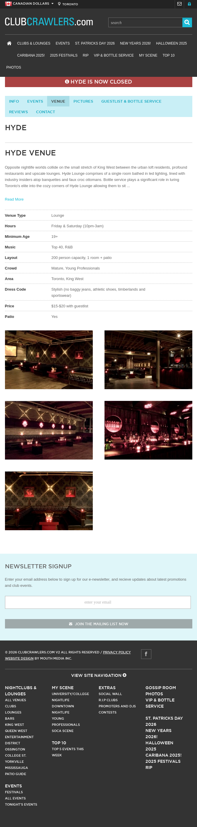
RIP (86, 55)
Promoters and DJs (117, 706)
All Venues (15, 700)
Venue (58, 101)
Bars (9, 718)
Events (63, 43)
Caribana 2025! (31, 55)
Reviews (18, 112)
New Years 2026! (135, 43)
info (14, 101)
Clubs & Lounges (33, 43)
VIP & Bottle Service (114, 55)
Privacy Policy (117, 652)
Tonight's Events (21, 804)
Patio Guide (15, 774)
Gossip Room (160, 687)
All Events (15, 798)
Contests (108, 712)
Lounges (13, 712)
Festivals (14, 792)
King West (14, 724)
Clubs (10, 706)
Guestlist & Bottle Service (131, 101)
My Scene (148, 55)
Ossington (15, 749)
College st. (15, 755)
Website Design (19, 658)
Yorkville (14, 761)
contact (45, 112)
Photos (13, 67)
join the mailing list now (98, 624)
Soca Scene (62, 731)
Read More (14, 199)
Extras (107, 687)
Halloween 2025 (171, 43)
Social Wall (110, 694)
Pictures (83, 101)
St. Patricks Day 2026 (95, 43)
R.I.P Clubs (108, 700)
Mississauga (16, 768)
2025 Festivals (64, 55)
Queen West (16, 731)
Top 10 (168, 55)
